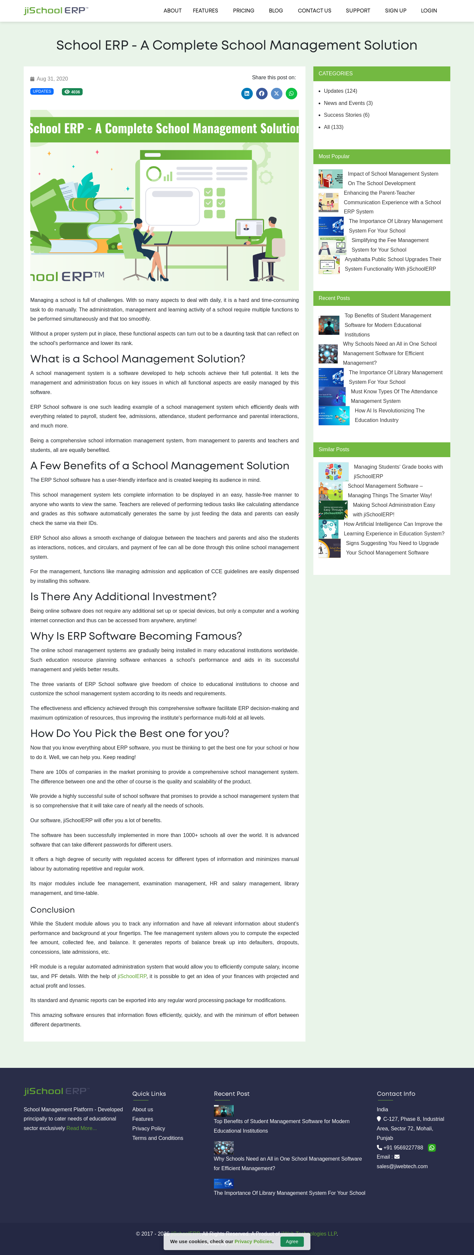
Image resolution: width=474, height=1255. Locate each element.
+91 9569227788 (404, 1147)
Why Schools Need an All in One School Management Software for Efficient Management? (390, 353)
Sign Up (396, 11)
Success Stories (347, 115)
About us (142, 1109)
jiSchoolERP (132, 976)
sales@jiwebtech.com (402, 1166)
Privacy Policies (253, 1241)
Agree (292, 1241)
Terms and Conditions (157, 1138)
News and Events (348, 103)
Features (205, 11)
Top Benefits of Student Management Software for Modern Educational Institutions (388, 325)
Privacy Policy (148, 1128)
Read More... (81, 1128)
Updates (42, 91)
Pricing (243, 11)
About (173, 11)
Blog (276, 11)
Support (358, 11)
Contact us (314, 11)
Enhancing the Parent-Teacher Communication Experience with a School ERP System (392, 202)
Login (429, 11)
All (334, 127)
